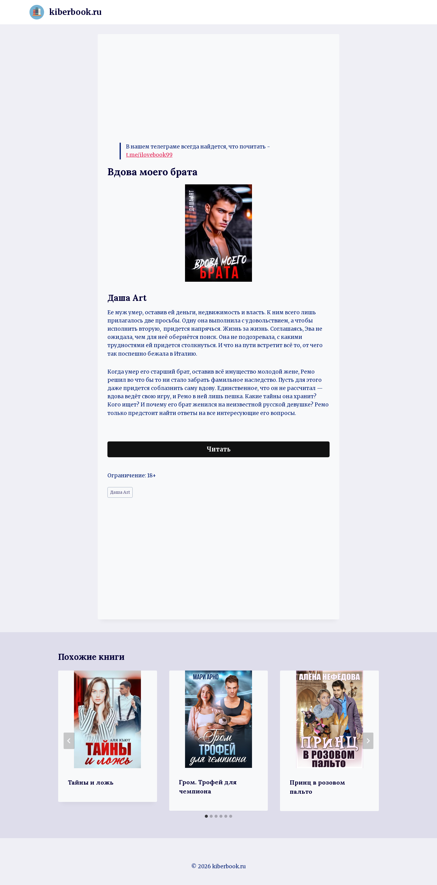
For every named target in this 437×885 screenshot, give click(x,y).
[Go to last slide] (69, 741)
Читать (219, 449)
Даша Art (120, 492)
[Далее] (367, 741)
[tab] (206, 816)
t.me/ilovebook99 (149, 155)
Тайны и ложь (91, 782)
